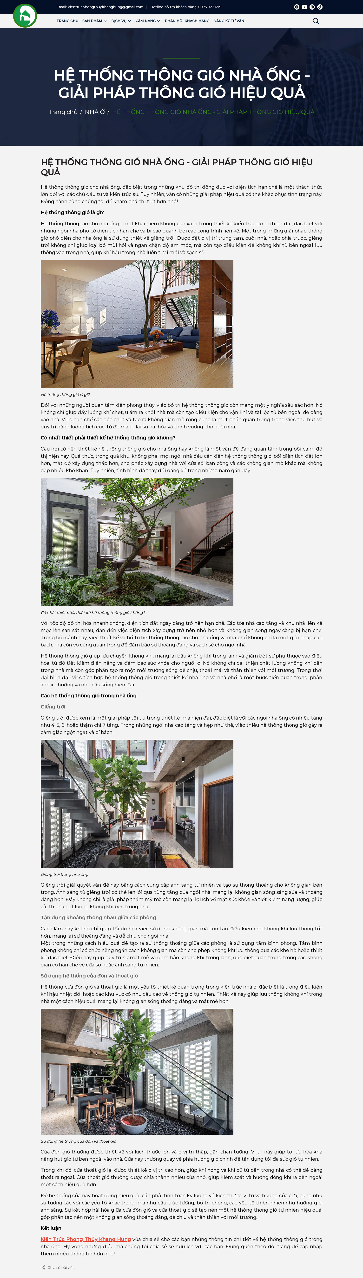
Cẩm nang (148, 21)
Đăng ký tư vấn (228, 21)
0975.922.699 (209, 7)
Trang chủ (67, 21)
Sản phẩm (94, 21)
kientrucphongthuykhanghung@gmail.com (105, 7)
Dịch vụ (121, 21)
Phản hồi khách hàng (187, 21)
